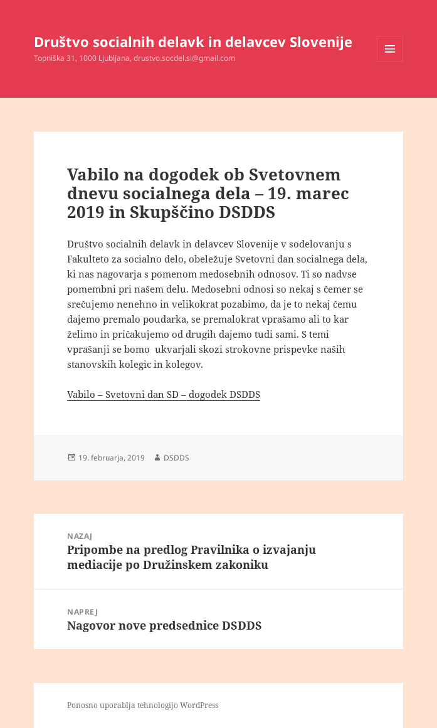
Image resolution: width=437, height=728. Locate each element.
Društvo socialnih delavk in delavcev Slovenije (193, 41)
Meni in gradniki (390, 61)
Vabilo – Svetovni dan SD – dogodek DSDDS (163, 394)
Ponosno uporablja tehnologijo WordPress (142, 705)
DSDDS (176, 457)
